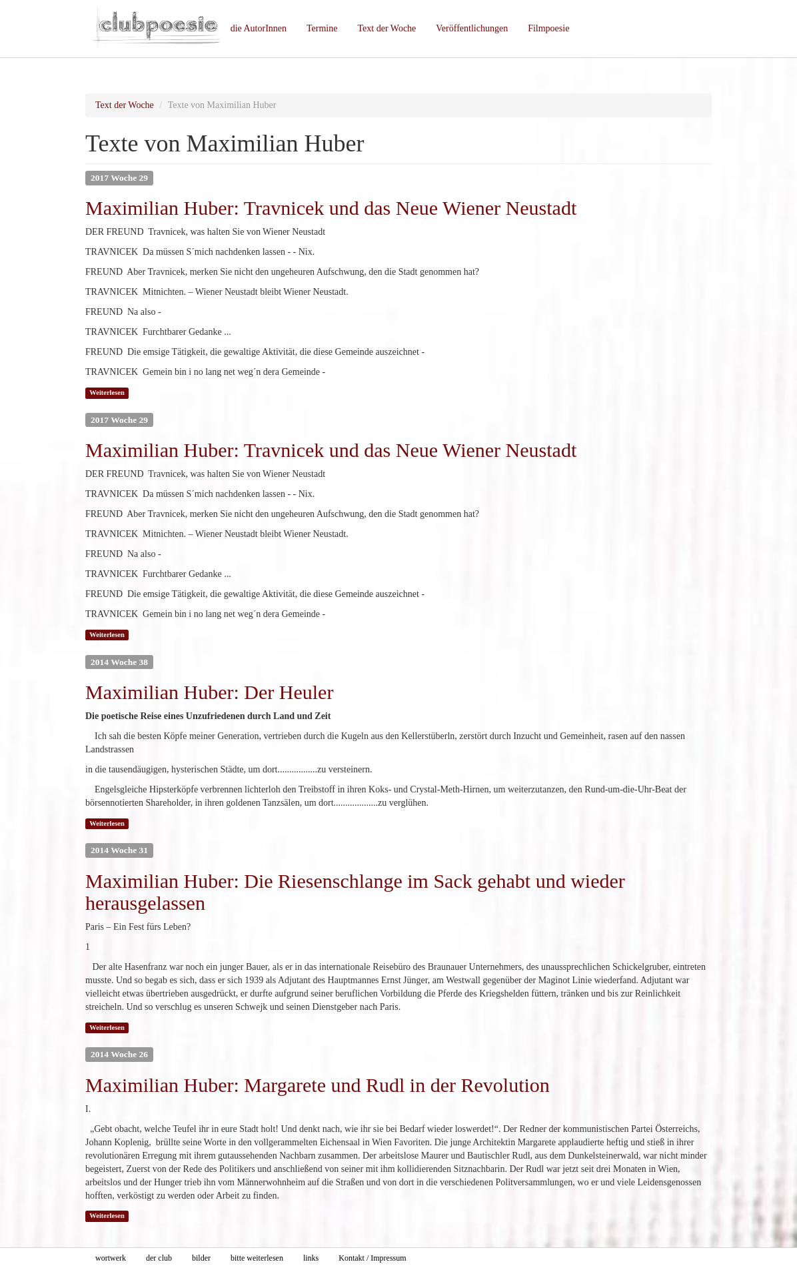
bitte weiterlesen (257, 1258)
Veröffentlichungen (472, 28)
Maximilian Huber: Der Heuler (209, 692)
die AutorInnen (259, 28)
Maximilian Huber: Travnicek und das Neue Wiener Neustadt (330, 208)
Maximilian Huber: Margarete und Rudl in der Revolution (317, 1085)
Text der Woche (386, 28)
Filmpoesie (548, 28)
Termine (322, 28)
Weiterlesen (106, 392)
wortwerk (110, 1258)
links (311, 1258)
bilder (201, 1258)
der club (159, 1258)
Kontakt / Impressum (372, 1258)
